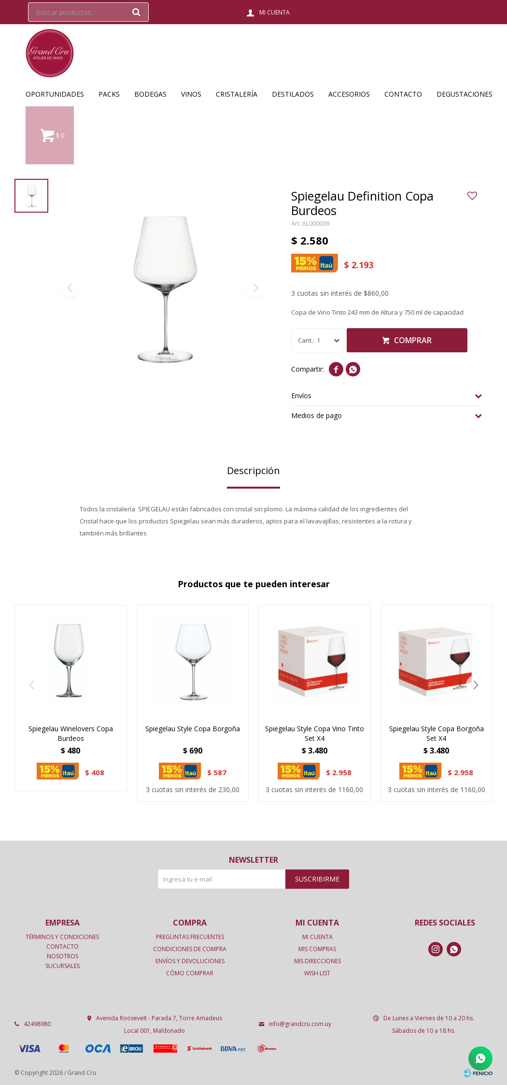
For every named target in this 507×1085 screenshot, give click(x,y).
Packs (109, 94)
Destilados (293, 94)
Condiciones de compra (189, 949)
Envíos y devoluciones (190, 961)
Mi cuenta (317, 937)
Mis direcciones (317, 961)
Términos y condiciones (62, 937)
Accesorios (349, 94)
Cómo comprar (189, 973)
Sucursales (62, 966)
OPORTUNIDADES (55, 94)
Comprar (413, 340)
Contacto (403, 94)
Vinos (191, 94)
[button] (476, 685)
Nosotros (62, 956)
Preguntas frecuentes (190, 937)
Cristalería (236, 94)
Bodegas (150, 94)
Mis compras (317, 949)
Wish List (317, 973)
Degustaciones (465, 94)
